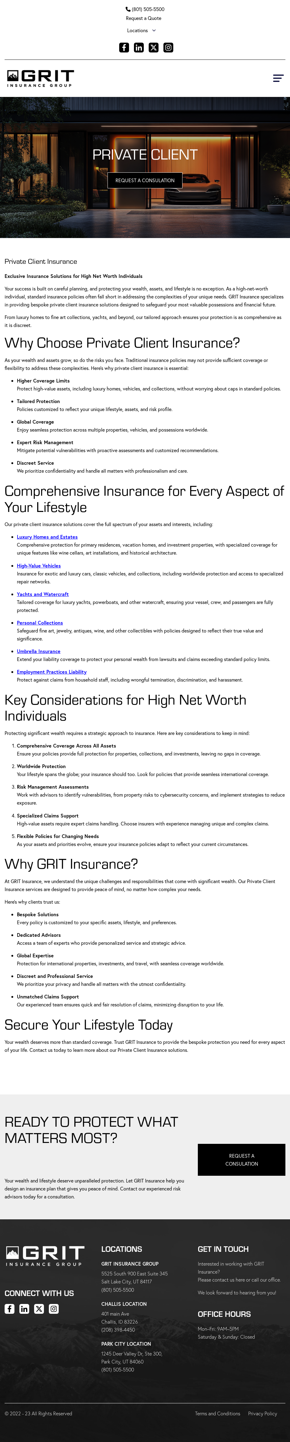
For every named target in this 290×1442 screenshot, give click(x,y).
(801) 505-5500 (148, 9)
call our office (266, 1279)
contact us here (228, 1279)
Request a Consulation (241, 1159)
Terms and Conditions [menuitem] (218, 1413)
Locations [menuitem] (137, 30)
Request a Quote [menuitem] (143, 18)
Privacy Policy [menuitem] (263, 1413)
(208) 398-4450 (118, 1329)
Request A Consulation (145, 180)
